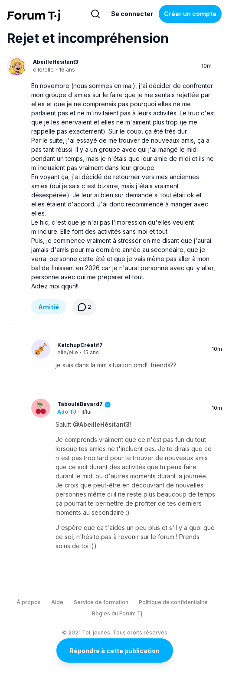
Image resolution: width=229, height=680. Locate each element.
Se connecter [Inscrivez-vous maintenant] (132, 13)
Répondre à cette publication (114, 650)
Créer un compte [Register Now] (190, 13)
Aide (57, 602)
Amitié (48, 307)
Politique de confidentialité (173, 602)
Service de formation (101, 602)
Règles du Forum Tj (117, 613)
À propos (28, 602)
